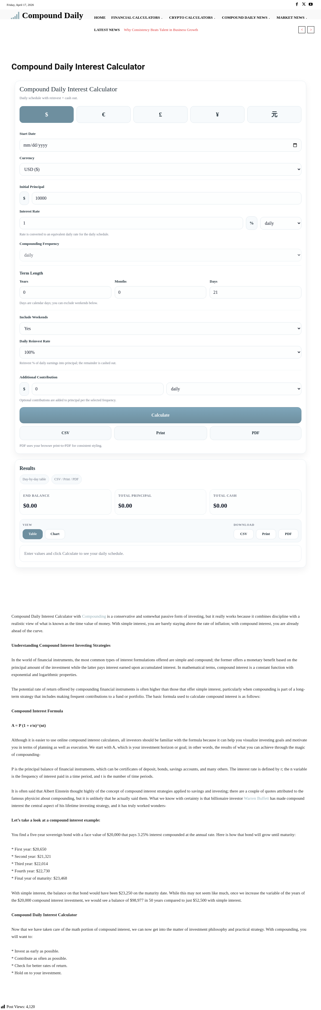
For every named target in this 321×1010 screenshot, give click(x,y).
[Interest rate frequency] (280, 223)
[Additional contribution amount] (98, 389)
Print (160, 433)
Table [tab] (32, 534)
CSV (66, 433)
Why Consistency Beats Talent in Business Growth (161, 30)
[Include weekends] (160, 328)
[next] (310, 29)
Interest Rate (30, 211)
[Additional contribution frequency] (233, 389)
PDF (255, 433)
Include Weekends (34, 317)
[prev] (301, 29)
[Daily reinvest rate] (160, 352)
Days (213, 281)
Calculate (161, 415)
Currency (27, 158)
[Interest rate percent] (131, 223)
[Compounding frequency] (160, 255)
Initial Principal (32, 187)
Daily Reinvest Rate (35, 341)
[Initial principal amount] (167, 198)
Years (24, 281)
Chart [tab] (55, 534)
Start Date (27, 134)
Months (121, 281)
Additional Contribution (38, 377)
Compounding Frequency (39, 244)
